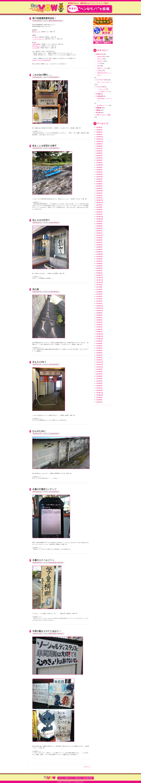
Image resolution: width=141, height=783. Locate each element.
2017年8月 (99, 287)
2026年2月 (99, 132)
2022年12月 (99, 190)
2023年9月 (99, 179)
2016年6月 (99, 320)
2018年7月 (99, 261)
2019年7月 (99, 242)
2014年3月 (99, 383)
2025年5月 (99, 153)
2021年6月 (99, 207)
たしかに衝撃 (35, 47)
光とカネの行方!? (41, 220)
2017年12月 (99, 277)
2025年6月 (99, 151)
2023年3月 (99, 188)
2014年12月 (99, 362)
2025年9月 (99, 144)
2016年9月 (99, 313)
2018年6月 (99, 263)
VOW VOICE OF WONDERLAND (46, 7)
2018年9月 (99, 259)
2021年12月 (99, 200)
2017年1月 (99, 303)
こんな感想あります (103, 91)
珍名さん (99, 59)
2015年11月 (99, 336)
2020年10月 (99, 219)
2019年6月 (99, 245)
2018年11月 (99, 256)
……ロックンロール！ (38, 39)
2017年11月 (99, 280)
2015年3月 (99, 355)
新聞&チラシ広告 (102, 68)
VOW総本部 (99, 96)
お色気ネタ (100, 61)
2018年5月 (99, 266)
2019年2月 (99, 252)
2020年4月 (99, 228)
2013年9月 (99, 397)
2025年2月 (99, 160)
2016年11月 (99, 308)
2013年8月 (99, 399)
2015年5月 (99, 350)
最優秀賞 (55, 20)
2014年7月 (99, 374)
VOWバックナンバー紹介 (103, 115)
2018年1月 (99, 275)
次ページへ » (87, 766)
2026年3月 (99, 129)
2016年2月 (99, 329)
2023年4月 (99, 186)
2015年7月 (99, 345)
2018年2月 (99, 273)
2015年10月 (99, 338)
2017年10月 (99, 282)
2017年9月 (99, 284)
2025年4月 (99, 155)
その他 (50, 77)
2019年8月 (99, 240)
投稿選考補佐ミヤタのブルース (104, 100)
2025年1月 (99, 162)
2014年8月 (99, 371)
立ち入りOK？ (39, 362)
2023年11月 (99, 176)
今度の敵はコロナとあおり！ (46, 631)
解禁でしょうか (36, 31)
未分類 (98, 94)
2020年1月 (99, 233)
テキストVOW (100, 87)
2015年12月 (99, 334)
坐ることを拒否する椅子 (44, 145)
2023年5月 (99, 183)
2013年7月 (99, 402)
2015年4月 (99, 352)
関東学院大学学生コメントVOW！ (104, 74)
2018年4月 (99, 268)
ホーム (61, 778)
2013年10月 (99, 395)
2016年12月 (99, 306)
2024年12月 (99, 165)
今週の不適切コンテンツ (44, 489)
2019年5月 (99, 247)
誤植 (98, 66)
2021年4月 (99, 209)
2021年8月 (99, 205)
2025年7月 (99, 148)
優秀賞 (50, 20)
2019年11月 (99, 235)
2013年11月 (99, 392)
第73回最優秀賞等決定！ (44, 18)
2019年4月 (99, 249)
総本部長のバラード (103, 105)
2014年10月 (99, 367)
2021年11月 (99, 202)
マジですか (35, 37)
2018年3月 (99, 270)
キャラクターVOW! (101, 80)
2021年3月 (99, 212)
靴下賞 (60, 20)
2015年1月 (99, 360)
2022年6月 (99, 195)
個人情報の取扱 (87, 778)
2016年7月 (99, 317)
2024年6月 (99, 167)
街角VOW (55, 77)
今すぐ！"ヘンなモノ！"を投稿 (89, 9)
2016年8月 (99, 315)
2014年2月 (99, 385)
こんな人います (101, 89)
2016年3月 (99, 327)
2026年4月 (99, 127)
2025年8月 (99, 146)
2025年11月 (99, 139)
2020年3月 (99, 230)
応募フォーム (69, 778)
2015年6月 (99, 348)
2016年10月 (99, 310)
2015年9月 (99, 341)
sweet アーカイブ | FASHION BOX (41, 60)
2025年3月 (99, 158)
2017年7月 (99, 289)
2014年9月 (99, 369)
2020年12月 (99, 216)
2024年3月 (99, 172)
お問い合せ (78, 778)
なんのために (39, 431)
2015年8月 (99, 343)
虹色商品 (99, 70)
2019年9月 (99, 237)
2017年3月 (99, 298)
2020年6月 (99, 223)
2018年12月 (99, 254)
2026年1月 (99, 134)
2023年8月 (99, 181)
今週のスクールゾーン (43, 560)
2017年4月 (99, 296)
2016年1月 (99, 331)
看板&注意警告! (53, 562)
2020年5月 (99, 226)
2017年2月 (99, 301)
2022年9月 (99, 193)
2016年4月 (99, 324)
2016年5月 (99, 322)
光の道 (35, 289)
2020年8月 (99, 221)
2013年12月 (99, 390)
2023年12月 (99, 174)
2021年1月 (99, 214)
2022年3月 (99, 198)
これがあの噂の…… (42, 75)
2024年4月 (99, 169)
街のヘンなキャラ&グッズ (104, 82)
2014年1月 (99, 388)
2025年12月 (99, 136)
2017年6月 (99, 292)
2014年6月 (99, 376)
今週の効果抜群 (36, 44)
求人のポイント (36, 46)
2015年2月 (99, 357)
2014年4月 (99, 381)
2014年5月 (99, 378)
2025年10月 (99, 141)
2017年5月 (99, 294)
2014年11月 (99, 364)
